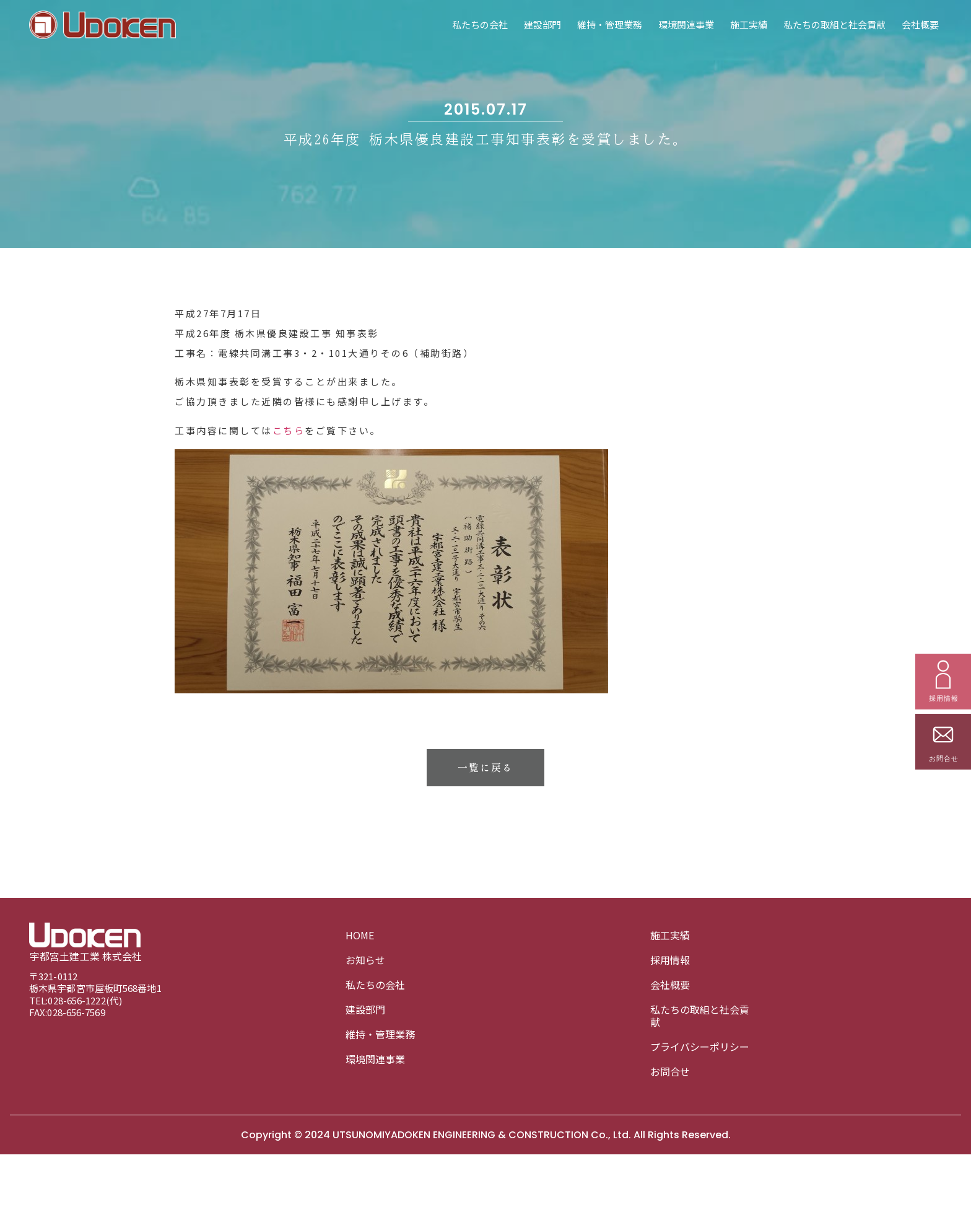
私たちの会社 (480, 24)
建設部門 (542, 24)
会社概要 (920, 24)
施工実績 (748, 24)
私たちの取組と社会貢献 (834, 24)
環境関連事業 (686, 24)
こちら (288, 515)
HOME (360, 935)
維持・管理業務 (609, 24)
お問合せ (670, 1071)
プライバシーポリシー (699, 1046)
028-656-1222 (76, 1000)
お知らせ (365, 959)
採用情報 (670, 959)
